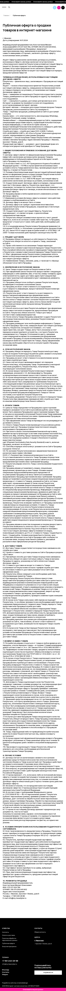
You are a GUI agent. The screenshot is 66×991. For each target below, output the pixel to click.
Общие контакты (40, 932)
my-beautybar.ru (27, 103)
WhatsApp (5, 970)
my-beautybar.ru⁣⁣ (54, 96)
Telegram (5, 974)
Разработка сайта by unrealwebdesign (15, 983)
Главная (6, 15)
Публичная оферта (19, 15)
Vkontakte (5, 972)
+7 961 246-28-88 (10, 960)
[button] (48, 972)
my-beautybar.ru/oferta (29, 807)
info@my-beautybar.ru (17, 898)
